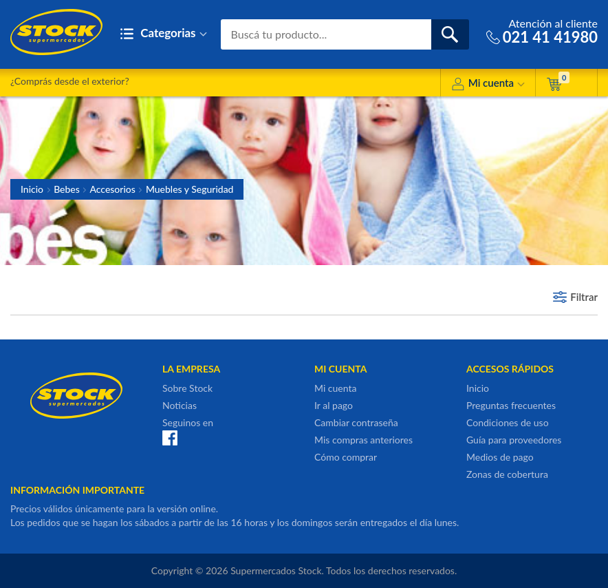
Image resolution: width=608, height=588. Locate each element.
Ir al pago (333, 405)
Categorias (163, 34)
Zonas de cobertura (507, 474)
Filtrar (584, 297)
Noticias (179, 405)
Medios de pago (500, 457)
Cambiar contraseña (356, 422)
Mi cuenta (488, 85)
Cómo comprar (345, 457)
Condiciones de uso (507, 422)
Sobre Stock (187, 388)
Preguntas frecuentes (511, 405)
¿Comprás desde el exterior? (69, 81)
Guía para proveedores (513, 439)
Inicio (32, 189)
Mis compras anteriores (363, 439)
